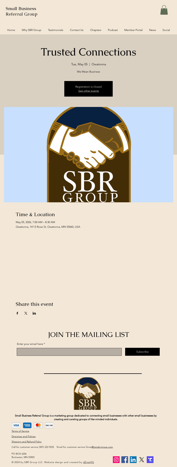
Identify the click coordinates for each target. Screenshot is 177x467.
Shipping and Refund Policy (26, 441)
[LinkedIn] (133, 459)
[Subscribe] (142, 352)
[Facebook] (124, 459)
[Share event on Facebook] (17, 313)
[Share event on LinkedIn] (34, 313)
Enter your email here (30, 344)
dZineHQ (88, 462)
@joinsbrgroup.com (102, 447)
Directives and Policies (24, 436)
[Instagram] (116, 459)
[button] (164, 10)
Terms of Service (20, 431)
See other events (88, 90)
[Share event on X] (25, 313)
